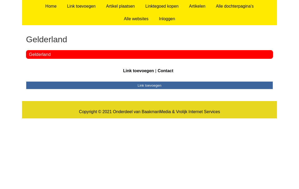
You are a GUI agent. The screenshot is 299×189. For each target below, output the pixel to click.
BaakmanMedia (156, 111)
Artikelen (197, 6)
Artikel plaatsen (120, 6)
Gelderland (40, 54)
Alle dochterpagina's (235, 6)
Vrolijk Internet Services (198, 111)
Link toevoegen (81, 6)
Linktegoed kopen (161, 6)
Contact (165, 71)
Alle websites (136, 19)
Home (51, 6)
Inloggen (167, 19)
